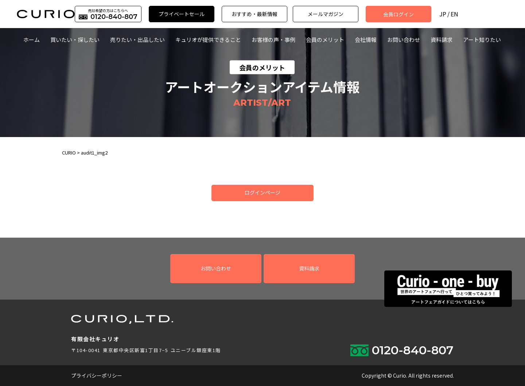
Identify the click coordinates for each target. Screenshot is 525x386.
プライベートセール (182, 13)
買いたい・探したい (75, 39)
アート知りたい (482, 39)
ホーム (31, 39)
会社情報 (366, 39)
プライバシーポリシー (96, 375)
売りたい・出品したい (137, 39)
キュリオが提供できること (208, 39)
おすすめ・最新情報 (254, 13)
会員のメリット (325, 39)
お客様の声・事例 (273, 39)
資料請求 (441, 39)
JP (442, 14)
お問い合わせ (403, 39)
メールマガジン (325, 13)
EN (454, 14)
